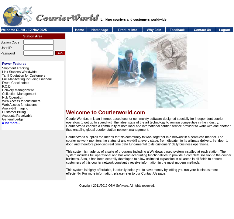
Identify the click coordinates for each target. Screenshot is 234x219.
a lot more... (11, 123)
